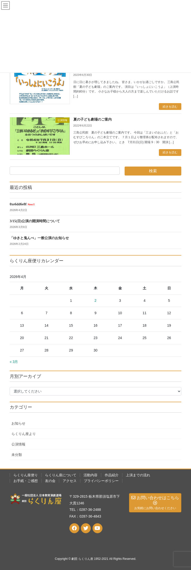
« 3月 (14, 362)
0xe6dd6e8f (22, 204)
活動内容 (90, 475)
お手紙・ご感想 (25, 481)
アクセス (70, 481)
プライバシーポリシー (101, 481)
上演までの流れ (138, 475)
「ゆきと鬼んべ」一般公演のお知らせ (39, 238)
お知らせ (18, 423)
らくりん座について (60, 475)
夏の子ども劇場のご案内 (92, 119)
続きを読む (170, 106)
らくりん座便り (25, 475)
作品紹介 (112, 475)
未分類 (16, 455)
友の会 (50, 481)
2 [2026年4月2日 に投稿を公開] (95, 301)
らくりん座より (23, 434)
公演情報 (18, 444)
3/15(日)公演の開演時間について (35, 221)
